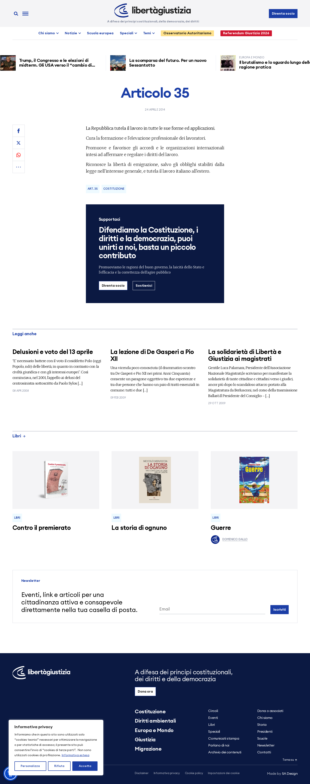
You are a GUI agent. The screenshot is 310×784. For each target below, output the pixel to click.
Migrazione (148, 749)
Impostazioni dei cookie (223, 773)
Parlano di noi (218, 745)
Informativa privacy (167, 773)
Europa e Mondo (154, 730)
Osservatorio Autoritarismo (187, 33)
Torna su (290, 760)
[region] (56, 747)
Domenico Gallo (229, 539)
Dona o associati (270, 711)
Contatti (264, 752)
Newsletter (265, 745)
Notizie (71, 33)
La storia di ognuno (139, 528)
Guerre (221, 528)
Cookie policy (194, 773)
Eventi (213, 718)
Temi (147, 33)
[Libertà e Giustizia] (152, 10)
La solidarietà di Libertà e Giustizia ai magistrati (244, 355)
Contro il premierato (41, 528)
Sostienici (144, 285)
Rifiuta (59, 766)
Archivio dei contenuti (224, 752)
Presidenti (264, 731)
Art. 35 (93, 189)
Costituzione (113, 189)
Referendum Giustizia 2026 (246, 33)
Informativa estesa (75, 755)
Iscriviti (279, 609)
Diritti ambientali (155, 721)
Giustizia (145, 739)
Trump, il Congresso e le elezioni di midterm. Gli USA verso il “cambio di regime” (57, 65)
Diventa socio (283, 13)
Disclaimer (141, 773)
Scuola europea (100, 33)
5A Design (282, 773)
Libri (19, 436)
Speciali (126, 33)
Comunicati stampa (223, 738)
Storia (261, 724)
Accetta (85, 766)
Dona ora (145, 691)
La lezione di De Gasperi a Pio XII (152, 355)
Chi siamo (46, 33)
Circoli (213, 711)
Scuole (262, 738)
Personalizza (30, 766)
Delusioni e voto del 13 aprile (52, 352)
